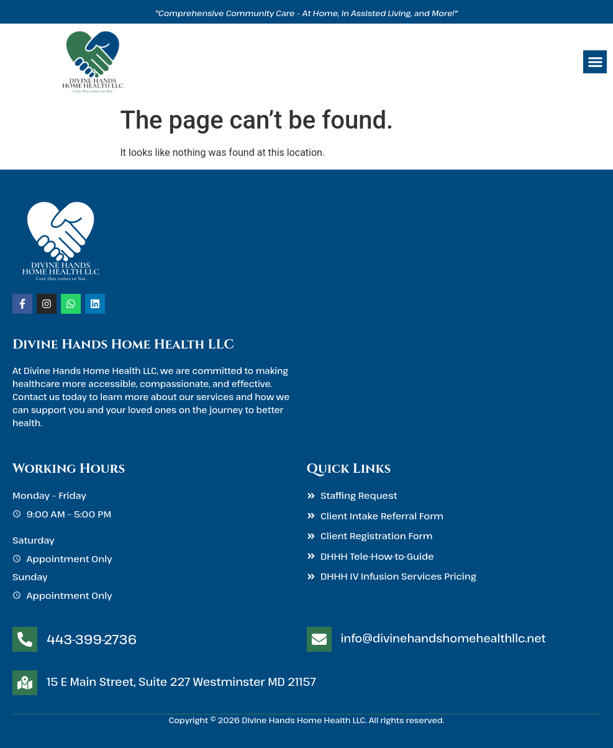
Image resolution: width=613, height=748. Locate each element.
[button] (595, 62)
